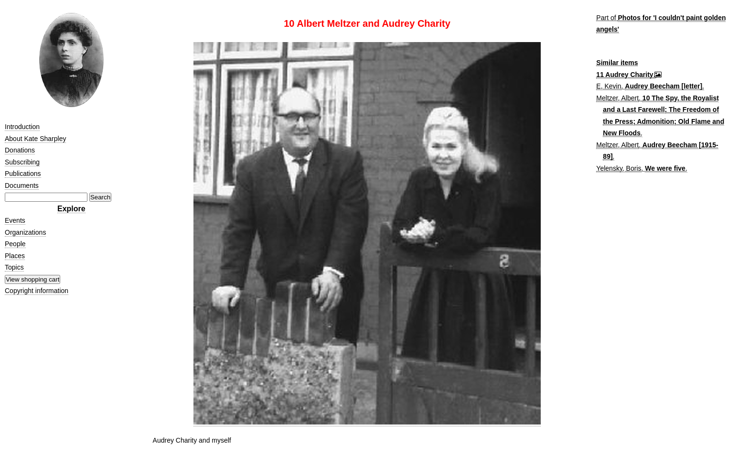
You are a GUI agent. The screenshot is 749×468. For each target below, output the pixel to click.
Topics (14, 267)
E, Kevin (608, 86)
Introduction (22, 127)
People (15, 244)
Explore (71, 209)
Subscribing (22, 162)
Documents (22, 185)
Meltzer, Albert (617, 98)
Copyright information (36, 290)
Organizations (25, 232)
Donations (20, 150)
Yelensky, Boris (618, 168)
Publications (23, 173)
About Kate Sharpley (35, 138)
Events (15, 220)
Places (15, 256)
